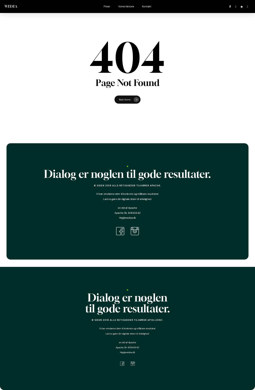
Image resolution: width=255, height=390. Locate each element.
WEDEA (11, 6)
